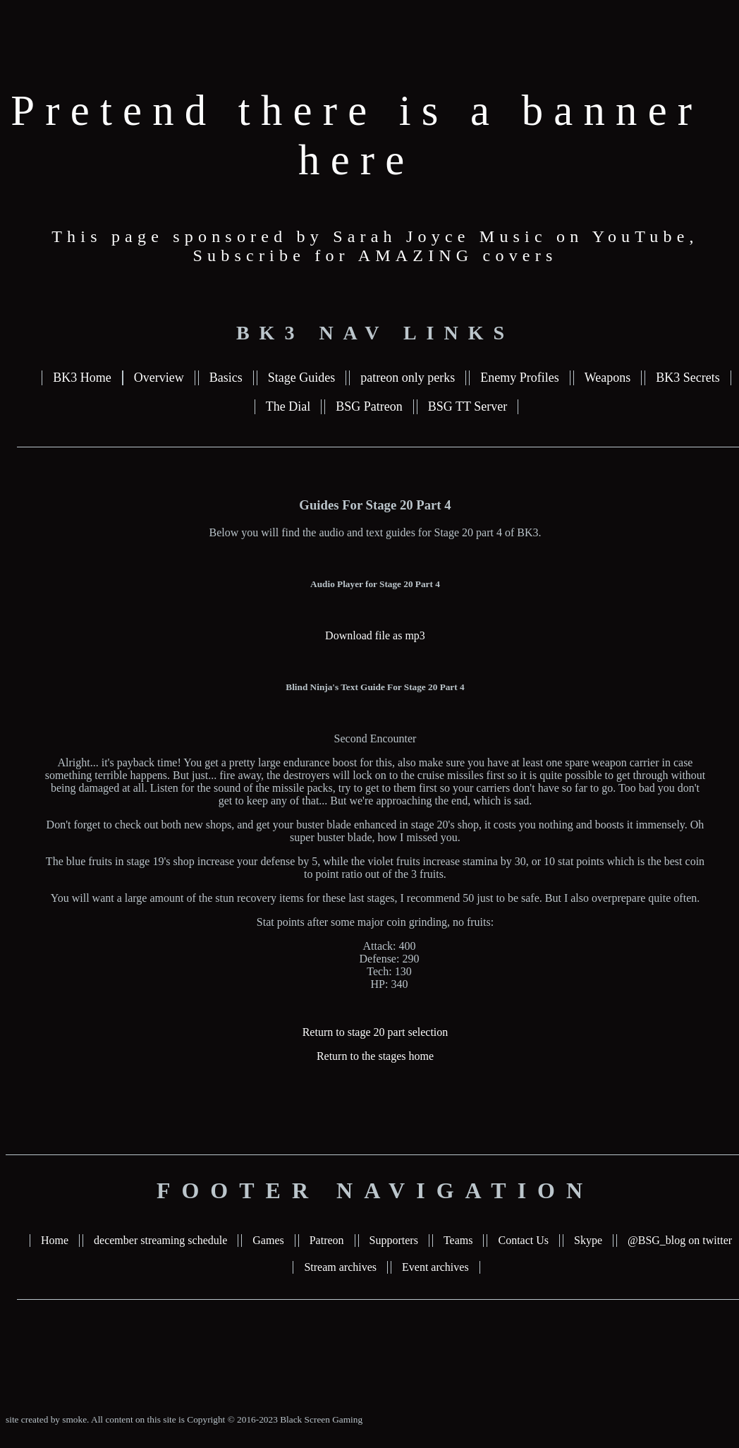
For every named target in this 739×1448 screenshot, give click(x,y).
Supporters (394, 1240)
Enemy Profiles (519, 377)
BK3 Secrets (687, 377)
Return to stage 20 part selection (375, 1032)
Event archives (435, 1267)
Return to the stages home (375, 1056)
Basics (226, 377)
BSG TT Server (467, 406)
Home (54, 1240)
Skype (588, 1240)
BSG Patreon (369, 406)
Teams (458, 1240)
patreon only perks (407, 377)
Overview (159, 377)
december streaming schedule (160, 1240)
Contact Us (523, 1240)
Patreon (327, 1240)
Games (267, 1240)
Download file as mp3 (375, 635)
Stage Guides (301, 377)
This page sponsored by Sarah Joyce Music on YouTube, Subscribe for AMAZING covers (375, 246)
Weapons (608, 377)
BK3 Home (82, 377)
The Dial (288, 406)
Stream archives (340, 1267)
